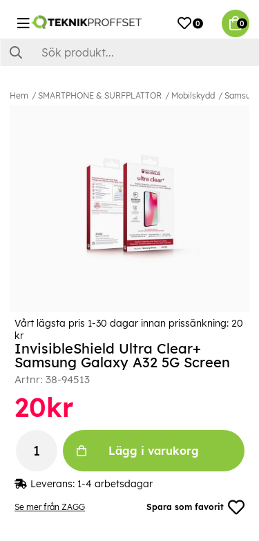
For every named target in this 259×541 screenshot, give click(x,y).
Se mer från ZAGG (50, 507)
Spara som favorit (195, 507)
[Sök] (129, 52)
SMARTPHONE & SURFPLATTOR (100, 95)
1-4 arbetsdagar (115, 484)
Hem (19, 95)
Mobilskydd (193, 95)
